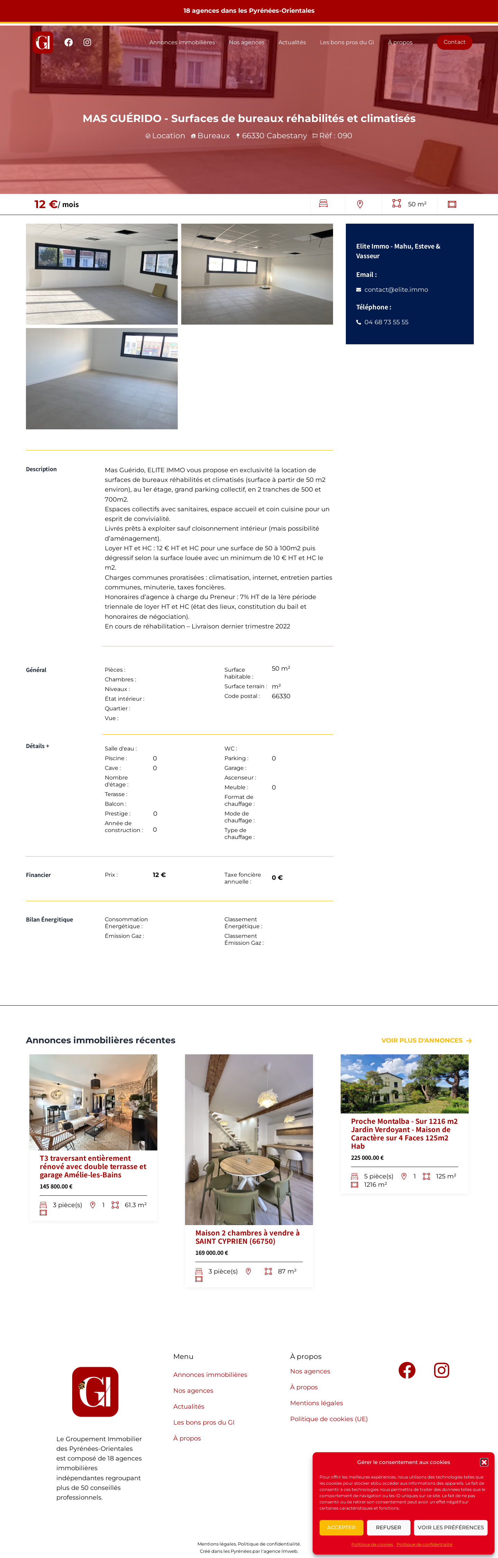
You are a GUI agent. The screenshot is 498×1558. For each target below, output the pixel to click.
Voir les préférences (451, 1527)
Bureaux (213, 135)
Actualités (292, 42)
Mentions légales (316, 1403)
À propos (400, 42)
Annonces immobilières (182, 42)
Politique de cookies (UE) (329, 1419)
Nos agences (247, 42)
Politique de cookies (372, 1544)
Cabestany (287, 135)
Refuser (388, 1527)
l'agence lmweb (279, 1551)
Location (168, 135)
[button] (484, 1462)
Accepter (341, 1527)
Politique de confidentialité (424, 1544)
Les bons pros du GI (347, 42)
